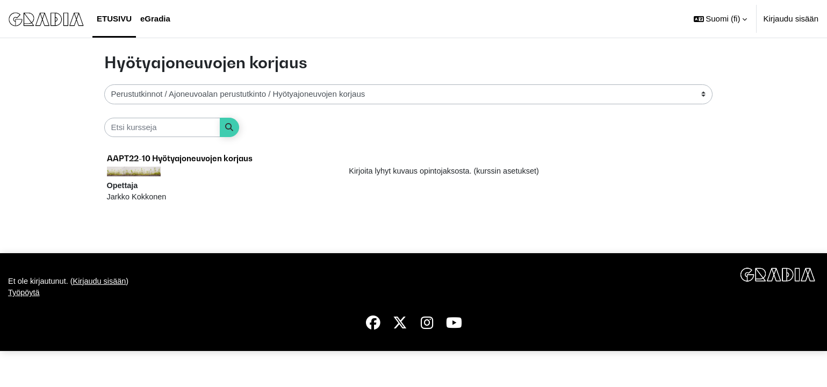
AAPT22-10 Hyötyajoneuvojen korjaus (180, 158)
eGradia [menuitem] (155, 18)
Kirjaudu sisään (790, 18)
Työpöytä (24, 328)
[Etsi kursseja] (162, 128)
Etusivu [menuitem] (114, 18)
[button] (720, 19)
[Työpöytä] (46, 18)
